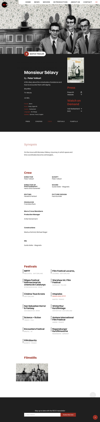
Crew (50, 121)
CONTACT (87, 2)
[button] (95, 417)
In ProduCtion (60, 2)
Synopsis (38, 121)
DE (96, 2)
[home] (4, 4)
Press (28, 121)
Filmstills (74, 121)
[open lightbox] (50, 27)
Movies (46, 2)
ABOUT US (75, 2)
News (37, 2)
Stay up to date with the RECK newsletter (50, 411)
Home (28, 2)
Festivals (61, 121)
